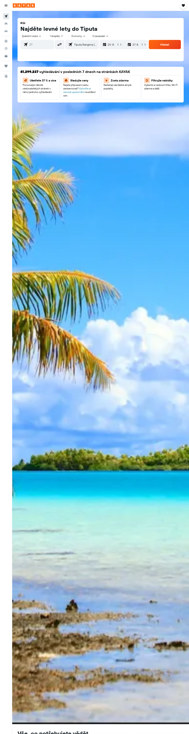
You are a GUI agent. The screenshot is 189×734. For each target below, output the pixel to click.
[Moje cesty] (6, 66)
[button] (6, 5)
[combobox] (78, 36)
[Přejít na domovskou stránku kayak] (24, 5)
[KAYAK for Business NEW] (6, 56)
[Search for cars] (6, 31)
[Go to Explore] (6, 41)
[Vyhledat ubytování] (6, 23)
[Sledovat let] (6, 48)
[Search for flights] (6, 16)
